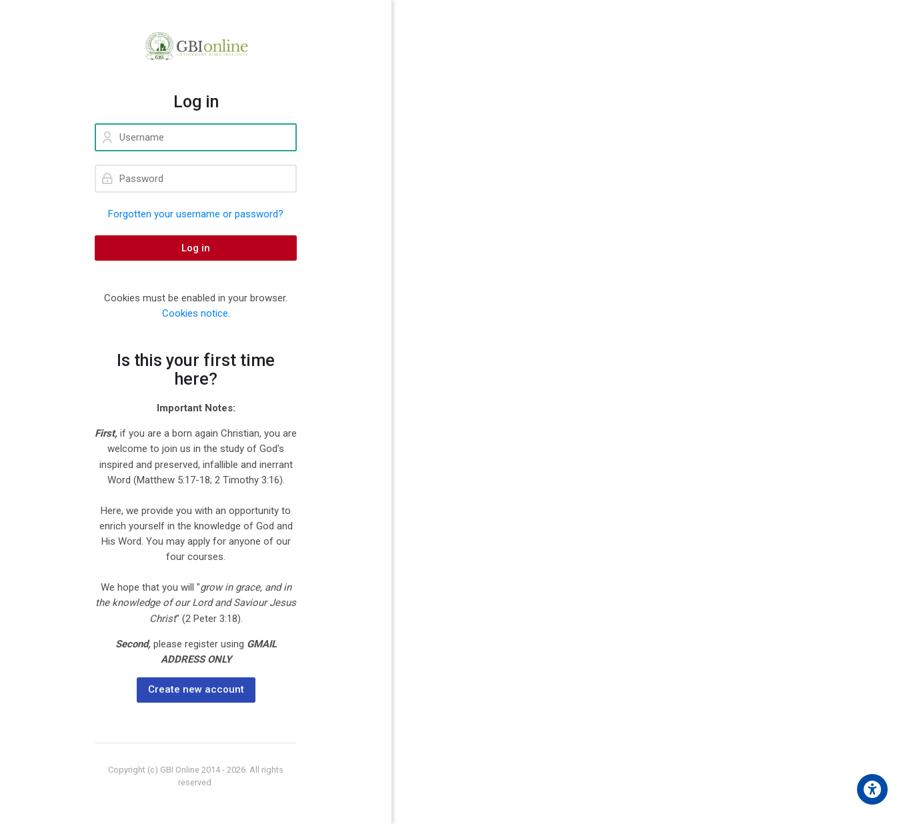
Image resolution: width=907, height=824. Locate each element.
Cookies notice (195, 313)
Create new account (196, 689)
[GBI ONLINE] (196, 46)
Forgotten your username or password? (195, 214)
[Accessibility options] (872, 789)
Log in (195, 248)
